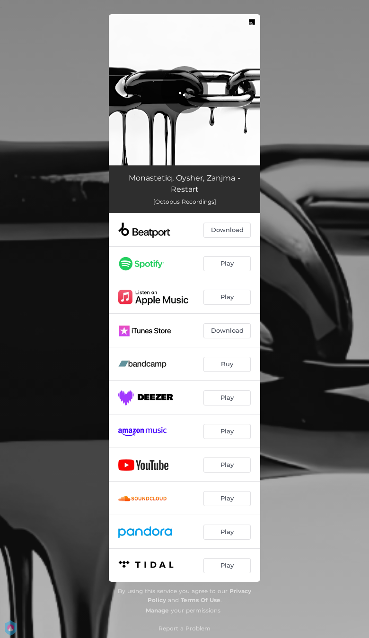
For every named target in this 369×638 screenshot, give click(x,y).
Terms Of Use (200, 600)
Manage (157, 610)
